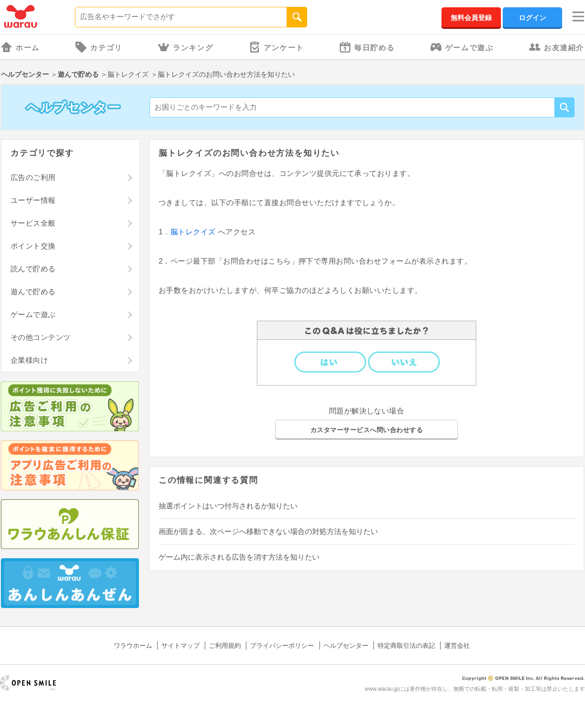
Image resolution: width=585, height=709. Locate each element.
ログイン (532, 17)
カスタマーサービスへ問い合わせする (366, 430)
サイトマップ (180, 645)
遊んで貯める (78, 74)
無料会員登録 (471, 17)
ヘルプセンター (25, 74)
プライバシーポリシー (282, 645)
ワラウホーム (133, 645)
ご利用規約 (225, 645)
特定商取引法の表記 (406, 645)
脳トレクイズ (194, 232)
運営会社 (457, 645)
